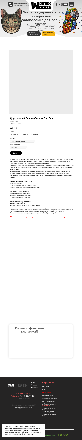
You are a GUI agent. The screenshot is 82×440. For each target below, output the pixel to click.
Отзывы (34, 385)
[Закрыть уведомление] (43, 426)
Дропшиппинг (47, 392)
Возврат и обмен (48, 395)
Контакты (34, 387)
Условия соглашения (49, 398)
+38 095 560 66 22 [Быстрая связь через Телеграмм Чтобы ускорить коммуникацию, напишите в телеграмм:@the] (20, 3)
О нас (33, 382)
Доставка (45, 386)
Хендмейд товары (48, 412)
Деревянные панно (49, 409)
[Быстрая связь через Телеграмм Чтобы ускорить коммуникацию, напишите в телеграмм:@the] (10, 4)
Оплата (44, 389)
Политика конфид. (48, 401)
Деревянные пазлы (49, 415)
